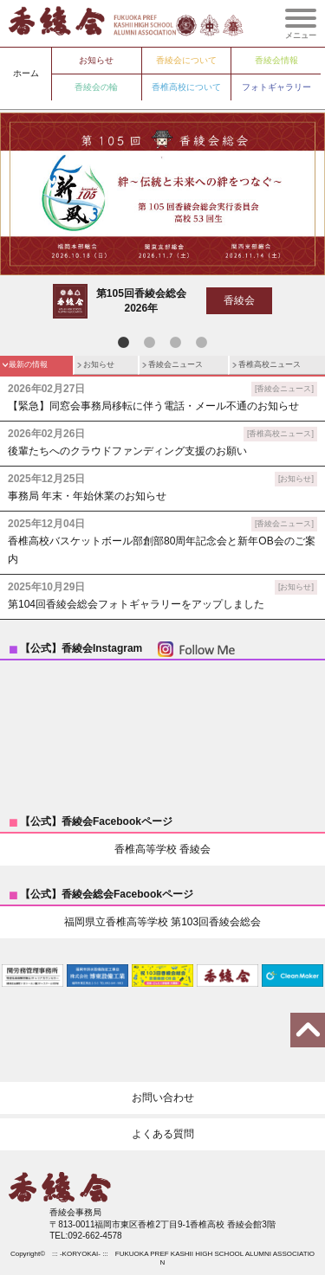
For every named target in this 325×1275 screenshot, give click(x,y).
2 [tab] (150, 342)
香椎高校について (186, 87)
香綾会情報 (276, 60)
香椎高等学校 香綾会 (162, 849)
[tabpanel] (162, 220)
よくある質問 (163, 1134)
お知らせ (96, 60)
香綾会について (186, 60)
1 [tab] (124, 342)
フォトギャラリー (276, 87)
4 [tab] (202, 342)
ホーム (26, 73)
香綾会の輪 (96, 87)
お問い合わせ (163, 1097)
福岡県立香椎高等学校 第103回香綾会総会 (162, 922)
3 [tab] (176, 342)
